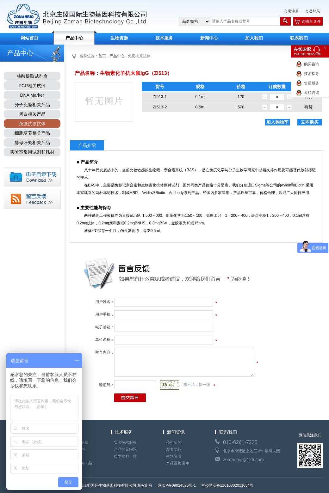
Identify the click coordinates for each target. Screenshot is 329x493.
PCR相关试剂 (32, 85)
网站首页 (29, 38)
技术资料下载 (125, 456)
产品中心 (74, 38)
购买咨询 (311, 64)
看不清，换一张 (196, 384)
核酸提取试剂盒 (32, 76)
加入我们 (254, 38)
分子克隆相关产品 (32, 104)
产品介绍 (87, 145)
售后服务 (311, 83)
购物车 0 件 (311, 21)
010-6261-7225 (240, 442)
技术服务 (164, 38)
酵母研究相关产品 (32, 142)
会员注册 (291, 11)
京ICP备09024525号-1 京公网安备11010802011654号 (205, 485)
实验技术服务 (125, 442)
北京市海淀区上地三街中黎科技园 (251, 451)
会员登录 (312, 11)
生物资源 (119, 38)
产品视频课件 (177, 463)
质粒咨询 (311, 92)
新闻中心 (209, 38)
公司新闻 (173, 442)
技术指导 (311, 73)
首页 (102, 56)
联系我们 (299, 38)
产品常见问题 (125, 449)
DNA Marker (32, 95)
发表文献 (173, 449)
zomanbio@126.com (243, 459)
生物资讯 (173, 456)
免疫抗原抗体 (32, 123)
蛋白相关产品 (32, 114)
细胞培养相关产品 (32, 133)
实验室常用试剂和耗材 (32, 152)
